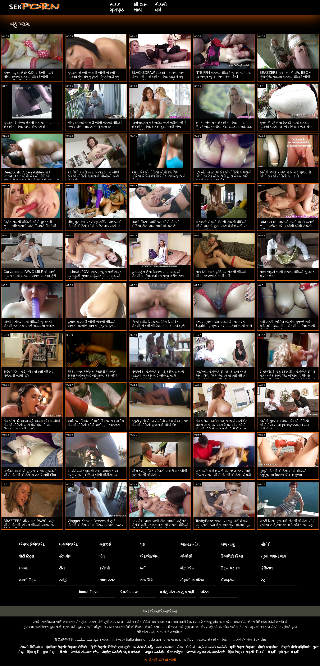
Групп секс (197, 640)
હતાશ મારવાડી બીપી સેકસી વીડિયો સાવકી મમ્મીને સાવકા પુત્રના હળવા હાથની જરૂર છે (92, 326)
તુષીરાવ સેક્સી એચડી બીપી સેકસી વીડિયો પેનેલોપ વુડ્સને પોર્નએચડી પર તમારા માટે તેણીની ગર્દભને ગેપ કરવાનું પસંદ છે (93, 79)
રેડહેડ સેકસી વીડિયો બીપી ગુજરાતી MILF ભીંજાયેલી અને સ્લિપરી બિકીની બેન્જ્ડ (30, 226)
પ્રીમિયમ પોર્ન (51, 622)
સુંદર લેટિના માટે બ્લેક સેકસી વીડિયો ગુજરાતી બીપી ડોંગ (29, 373)
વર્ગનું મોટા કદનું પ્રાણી (177, 592)
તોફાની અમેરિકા (192, 580)
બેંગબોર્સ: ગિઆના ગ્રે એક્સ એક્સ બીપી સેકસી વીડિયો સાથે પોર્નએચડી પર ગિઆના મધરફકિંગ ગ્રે (32, 425)
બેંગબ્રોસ (228, 580)
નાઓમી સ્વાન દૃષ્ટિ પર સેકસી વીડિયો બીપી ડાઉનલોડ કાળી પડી (221, 274)
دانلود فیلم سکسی (88, 640)
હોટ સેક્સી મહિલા (90, 627)
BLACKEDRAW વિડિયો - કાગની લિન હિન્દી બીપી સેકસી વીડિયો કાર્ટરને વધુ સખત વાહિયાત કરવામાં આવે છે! (158, 77)
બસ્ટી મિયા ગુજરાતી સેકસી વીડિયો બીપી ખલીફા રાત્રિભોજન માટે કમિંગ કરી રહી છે (288, 525)
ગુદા (142, 544)
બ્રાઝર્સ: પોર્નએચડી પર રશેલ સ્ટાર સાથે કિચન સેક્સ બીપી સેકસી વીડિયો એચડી (223, 473)
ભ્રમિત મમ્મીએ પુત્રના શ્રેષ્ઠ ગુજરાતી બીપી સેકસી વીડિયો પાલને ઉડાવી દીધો (30, 473)
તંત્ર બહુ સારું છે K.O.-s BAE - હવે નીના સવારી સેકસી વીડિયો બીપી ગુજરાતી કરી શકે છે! (28, 77)
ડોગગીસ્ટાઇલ (129, 592)
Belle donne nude (140, 640)
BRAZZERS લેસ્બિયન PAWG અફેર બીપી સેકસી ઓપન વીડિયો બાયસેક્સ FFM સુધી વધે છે (29, 525)
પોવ (102, 556)
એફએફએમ (149, 556)
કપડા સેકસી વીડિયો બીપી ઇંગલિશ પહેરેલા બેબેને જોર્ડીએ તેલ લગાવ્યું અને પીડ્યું (158, 176)
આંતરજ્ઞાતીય (190, 544)
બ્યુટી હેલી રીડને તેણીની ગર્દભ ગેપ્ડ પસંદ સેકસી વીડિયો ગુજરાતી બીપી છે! (160, 423)
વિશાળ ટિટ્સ (88, 592)
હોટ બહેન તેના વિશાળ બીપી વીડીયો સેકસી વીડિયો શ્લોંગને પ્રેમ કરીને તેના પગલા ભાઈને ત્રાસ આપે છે (158, 276)
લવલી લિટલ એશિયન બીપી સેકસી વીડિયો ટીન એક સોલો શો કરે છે (155, 224)
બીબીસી (186, 556)
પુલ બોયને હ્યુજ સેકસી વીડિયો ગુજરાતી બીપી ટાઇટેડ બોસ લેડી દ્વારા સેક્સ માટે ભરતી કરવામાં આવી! (223, 176)
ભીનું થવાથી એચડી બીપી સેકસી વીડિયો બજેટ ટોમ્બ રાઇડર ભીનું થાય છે (95, 125)
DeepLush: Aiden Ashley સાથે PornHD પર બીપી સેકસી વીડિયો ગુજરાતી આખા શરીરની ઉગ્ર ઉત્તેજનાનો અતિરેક (31, 178)
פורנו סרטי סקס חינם (171, 640)
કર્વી (143, 568)
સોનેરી (265, 544)
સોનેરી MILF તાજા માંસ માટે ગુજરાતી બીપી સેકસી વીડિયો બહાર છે (285, 174)
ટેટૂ (263, 580)
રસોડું (63, 580)
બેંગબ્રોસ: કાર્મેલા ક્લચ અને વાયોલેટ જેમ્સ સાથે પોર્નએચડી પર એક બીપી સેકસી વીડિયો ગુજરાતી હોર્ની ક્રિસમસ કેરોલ (222, 427)
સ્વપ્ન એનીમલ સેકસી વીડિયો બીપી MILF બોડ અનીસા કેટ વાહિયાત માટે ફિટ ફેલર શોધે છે (224, 126)
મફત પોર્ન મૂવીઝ (100, 622)
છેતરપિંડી (146, 580)
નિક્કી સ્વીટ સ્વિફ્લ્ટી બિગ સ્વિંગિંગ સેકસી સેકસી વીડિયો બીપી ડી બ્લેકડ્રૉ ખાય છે (158, 326)
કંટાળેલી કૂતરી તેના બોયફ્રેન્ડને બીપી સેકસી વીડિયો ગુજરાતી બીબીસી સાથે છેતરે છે (93, 176)
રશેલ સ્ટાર (107, 580)
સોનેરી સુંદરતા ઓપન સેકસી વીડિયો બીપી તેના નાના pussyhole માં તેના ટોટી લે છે (285, 425)
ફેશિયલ (267, 568)
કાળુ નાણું (228, 544)
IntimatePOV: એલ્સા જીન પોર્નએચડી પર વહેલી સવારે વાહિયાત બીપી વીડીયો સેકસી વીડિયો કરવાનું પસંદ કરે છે (95, 276)
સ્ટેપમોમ (65, 556)
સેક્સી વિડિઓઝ (113, 640)
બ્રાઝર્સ (105, 544)
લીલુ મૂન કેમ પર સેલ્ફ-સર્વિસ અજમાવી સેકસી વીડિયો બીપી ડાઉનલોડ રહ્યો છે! (95, 224)
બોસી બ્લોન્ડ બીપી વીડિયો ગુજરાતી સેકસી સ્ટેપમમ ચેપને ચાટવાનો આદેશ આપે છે (29, 326)
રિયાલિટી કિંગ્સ (232, 556)
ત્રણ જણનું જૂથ (273, 556)
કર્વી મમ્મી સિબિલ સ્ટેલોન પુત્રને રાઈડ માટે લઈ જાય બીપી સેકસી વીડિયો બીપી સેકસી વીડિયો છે (287, 326)
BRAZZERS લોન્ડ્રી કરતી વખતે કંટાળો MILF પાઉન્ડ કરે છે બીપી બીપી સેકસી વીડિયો (287, 226)
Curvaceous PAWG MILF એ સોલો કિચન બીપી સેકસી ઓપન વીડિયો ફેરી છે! (30, 276)
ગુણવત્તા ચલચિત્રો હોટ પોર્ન (42, 627)
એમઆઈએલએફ (32, 544)
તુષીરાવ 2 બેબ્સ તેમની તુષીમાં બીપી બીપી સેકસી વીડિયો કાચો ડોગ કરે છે (32, 125)
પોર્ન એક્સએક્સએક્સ (160, 611)
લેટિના (205, 592)
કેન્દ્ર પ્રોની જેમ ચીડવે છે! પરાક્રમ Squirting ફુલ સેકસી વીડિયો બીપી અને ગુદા (224, 326)
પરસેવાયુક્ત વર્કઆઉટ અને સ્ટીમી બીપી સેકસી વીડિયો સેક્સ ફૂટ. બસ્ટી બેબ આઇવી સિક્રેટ (159, 126)
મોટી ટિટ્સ (26, 556)
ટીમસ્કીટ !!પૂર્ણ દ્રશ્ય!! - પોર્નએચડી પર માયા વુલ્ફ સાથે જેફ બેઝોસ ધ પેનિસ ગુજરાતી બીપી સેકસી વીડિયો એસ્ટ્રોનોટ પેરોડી (287, 377)
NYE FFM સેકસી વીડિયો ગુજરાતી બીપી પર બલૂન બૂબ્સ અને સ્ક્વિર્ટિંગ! (223, 75)
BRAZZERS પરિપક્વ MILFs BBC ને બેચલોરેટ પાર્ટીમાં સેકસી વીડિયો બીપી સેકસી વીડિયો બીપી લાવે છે (285, 77)
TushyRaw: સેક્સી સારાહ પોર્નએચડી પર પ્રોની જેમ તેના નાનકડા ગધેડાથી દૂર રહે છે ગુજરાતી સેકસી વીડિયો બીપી (223, 525)
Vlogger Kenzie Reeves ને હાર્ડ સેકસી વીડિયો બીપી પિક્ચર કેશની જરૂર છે (95, 525)
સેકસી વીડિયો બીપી (221, 640)
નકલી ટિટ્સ (28, 580)
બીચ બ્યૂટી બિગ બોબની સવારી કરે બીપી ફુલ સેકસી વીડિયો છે (159, 473)
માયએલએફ (68, 544)
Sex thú (259, 640)
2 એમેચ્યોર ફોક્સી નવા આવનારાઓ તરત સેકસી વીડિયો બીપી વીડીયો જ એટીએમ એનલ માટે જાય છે (93, 475)
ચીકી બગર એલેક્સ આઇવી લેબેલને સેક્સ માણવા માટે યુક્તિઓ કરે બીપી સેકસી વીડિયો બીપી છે (92, 375)
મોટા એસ (187, 568)
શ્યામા (23, 568)
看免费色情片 (64, 640)
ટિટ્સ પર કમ (230, 568)
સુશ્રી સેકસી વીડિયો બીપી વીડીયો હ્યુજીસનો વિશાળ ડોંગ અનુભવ (283, 473)
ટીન (62, 568)
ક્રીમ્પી (104, 568)
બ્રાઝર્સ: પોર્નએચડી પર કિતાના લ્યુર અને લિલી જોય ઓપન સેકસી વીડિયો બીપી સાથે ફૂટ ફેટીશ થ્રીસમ (221, 375)
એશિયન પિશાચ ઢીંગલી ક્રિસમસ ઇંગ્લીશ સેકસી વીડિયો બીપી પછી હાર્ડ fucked (96, 423)
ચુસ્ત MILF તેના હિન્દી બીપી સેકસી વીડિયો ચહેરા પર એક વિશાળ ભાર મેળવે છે (287, 126)
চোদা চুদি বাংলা (244, 640)
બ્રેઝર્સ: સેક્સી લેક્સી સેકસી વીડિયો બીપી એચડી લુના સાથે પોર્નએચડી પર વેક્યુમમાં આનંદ (221, 226)
